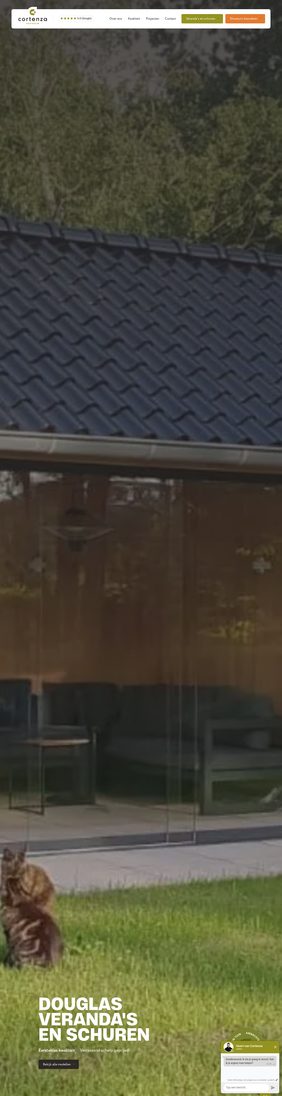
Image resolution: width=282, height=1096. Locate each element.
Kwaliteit (134, 18)
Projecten (152, 18)
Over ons (115, 18)
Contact (170, 18)
